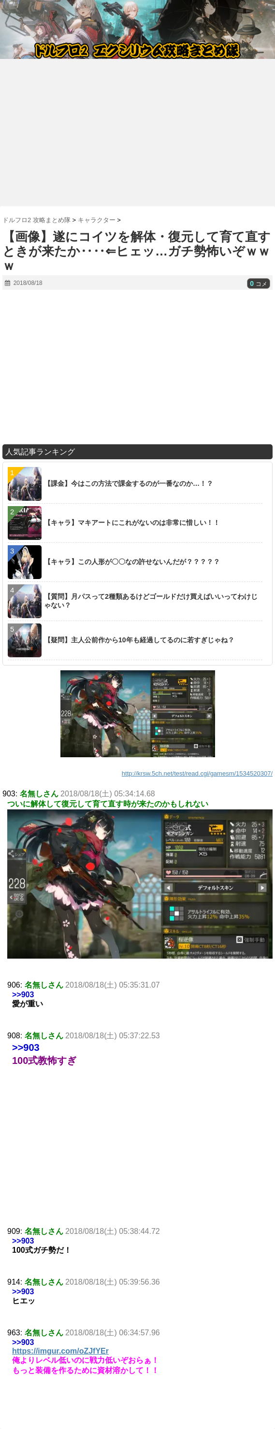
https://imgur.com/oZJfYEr (60, 1351)
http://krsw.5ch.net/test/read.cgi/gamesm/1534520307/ (197, 773)
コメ (258, 284)
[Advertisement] (137, 129)
